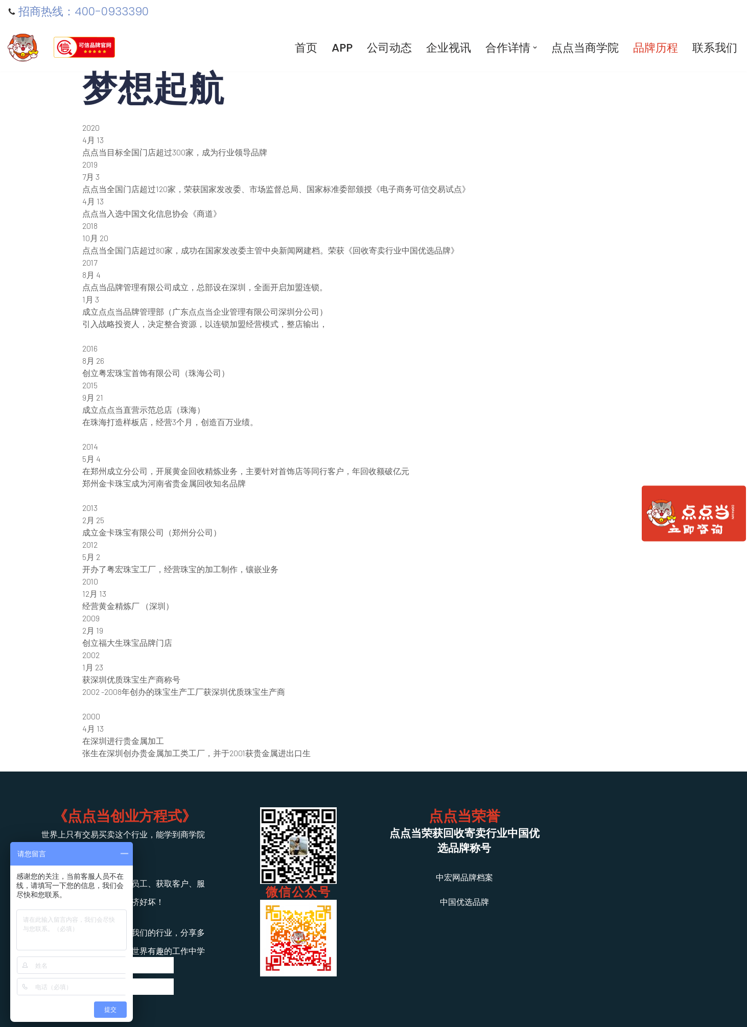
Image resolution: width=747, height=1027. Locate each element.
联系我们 (714, 48)
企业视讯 (448, 48)
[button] (535, 47)
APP (342, 48)
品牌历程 (655, 48)
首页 (306, 48)
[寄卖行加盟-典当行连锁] (23, 47)
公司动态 (389, 48)
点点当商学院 (585, 48)
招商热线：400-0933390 (83, 11)
